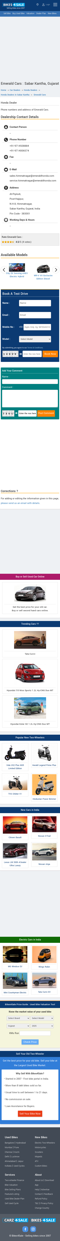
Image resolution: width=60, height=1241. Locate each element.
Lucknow (15, 1156)
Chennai (8, 1152)
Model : (6, 339)
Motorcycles (40, 1147)
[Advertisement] (30, 48)
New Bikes (52, 13)
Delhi (7, 1156)
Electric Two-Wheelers (45, 1142)
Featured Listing (12, 1194)
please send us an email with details (20, 503)
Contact (38, 1194)
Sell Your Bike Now (30, 1113)
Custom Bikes (41, 1165)
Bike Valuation (11, 1185)
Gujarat (37, 4)
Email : (5, 315)
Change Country (42, 1208)
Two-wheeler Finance (14, 1180)
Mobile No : (8, 327)
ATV (36, 1161)
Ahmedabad (10, 1161)
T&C (37, 1203)
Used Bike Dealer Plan (14, 1198)
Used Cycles (19, 1165)
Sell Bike (7, 13)
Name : (6, 303)
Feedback (48, 1194)
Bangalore (9, 1142)
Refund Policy (41, 1198)
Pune (16, 1147)
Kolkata (8, 1165)
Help (37, 1189)
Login (46, 4)
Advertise (45, 1189)
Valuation (30, 13)
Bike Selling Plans (13, 1189)
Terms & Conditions (35, 348)
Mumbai (8, 1147)
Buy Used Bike (18, 13)
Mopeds (38, 1156)
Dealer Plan (41, 13)
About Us (39, 1180)
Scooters (39, 1152)
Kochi (16, 1152)
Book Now (50, 354)
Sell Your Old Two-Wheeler (30, 1054)
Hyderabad (21, 1142)
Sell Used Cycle (12, 1203)
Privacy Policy (47, 1203)
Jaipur (20, 1161)
